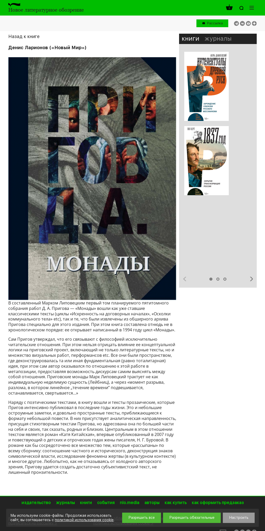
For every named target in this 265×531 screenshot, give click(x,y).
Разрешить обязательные (192, 517)
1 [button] (210, 279)
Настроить (238, 517)
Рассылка (215, 23)
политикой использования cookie (84, 520)
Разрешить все (141, 517)
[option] (218, 126)
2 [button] (217, 279)
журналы (218, 38)
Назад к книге (24, 36)
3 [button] (224, 279)
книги (190, 38)
